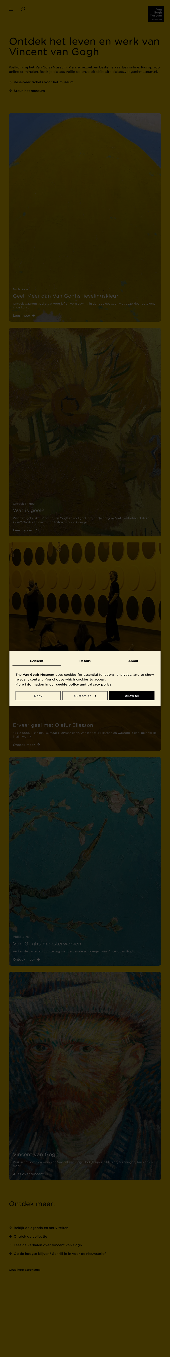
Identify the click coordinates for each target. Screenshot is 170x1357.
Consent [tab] (37, 660)
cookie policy (67, 684)
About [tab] (133, 660)
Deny (38, 695)
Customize (85, 695)
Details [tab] (85, 660)
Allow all (132, 695)
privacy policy (99, 684)
